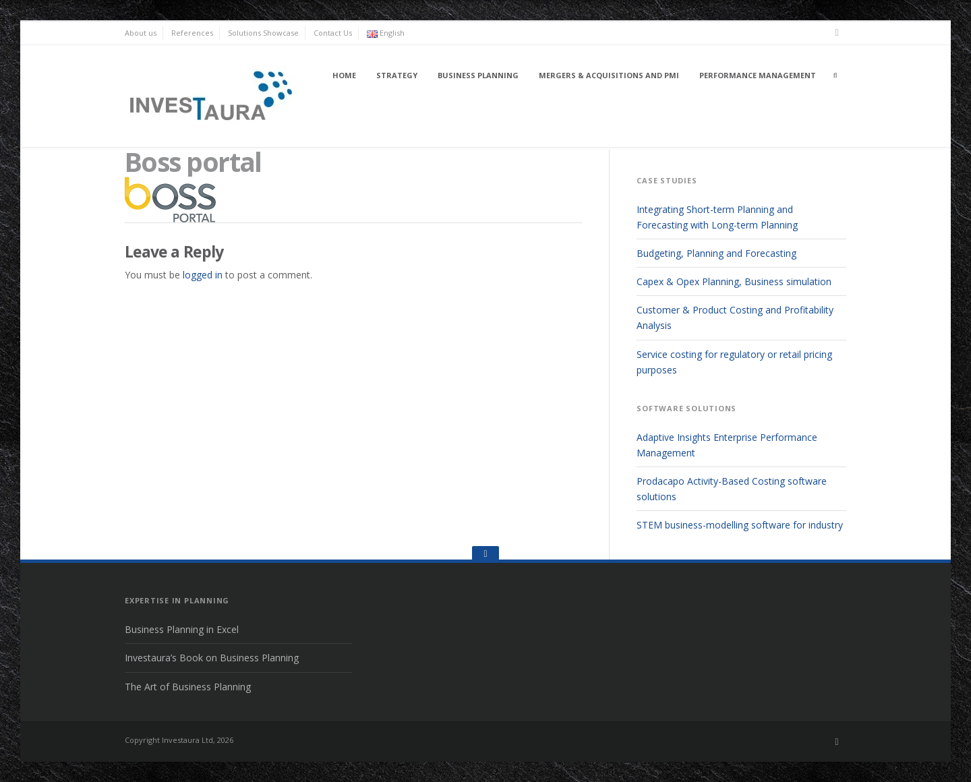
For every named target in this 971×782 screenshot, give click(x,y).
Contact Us (333, 33)
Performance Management (757, 75)
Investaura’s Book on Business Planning (212, 657)
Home (344, 75)
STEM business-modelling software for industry (740, 524)
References (192, 33)
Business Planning (478, 75)
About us (140, 33)
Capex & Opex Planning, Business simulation (734, 281)
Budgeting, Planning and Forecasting (716, 253)
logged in (203, 274)
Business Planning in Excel (182, 629)
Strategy (396, 75)
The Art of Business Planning (188, 686)
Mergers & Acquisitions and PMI (609, 75)
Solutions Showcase (263, 33)
